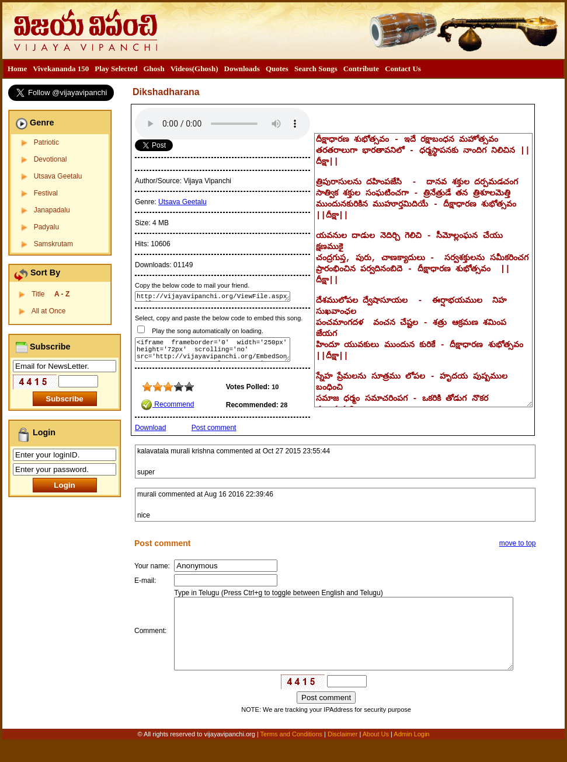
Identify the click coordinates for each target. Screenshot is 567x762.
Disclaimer (342, 754)
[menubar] (214, 68)
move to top (517, 543)
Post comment (214, 428)
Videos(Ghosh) (194, 68)
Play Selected (116, 68)
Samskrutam (53, 244)
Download (150, 428)
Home (17, 68)
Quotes (277, 68)
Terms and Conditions (292, 754)
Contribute (361, 68)
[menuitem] (17, 68)
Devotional (50, 159)
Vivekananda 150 (61, 68)
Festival (46, 193)
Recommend (167, 404)
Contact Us (403, 68)
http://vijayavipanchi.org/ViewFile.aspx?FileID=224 (212, 296)
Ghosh (153, 68)
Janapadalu (52, 210)
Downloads (242, 68)
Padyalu (46, 227)
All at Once (49, 311)
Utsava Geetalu (58, 176)
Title (50, 294)
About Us (376, 754)
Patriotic (46, 142)
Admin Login (411, 754)
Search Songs (316, 68)
